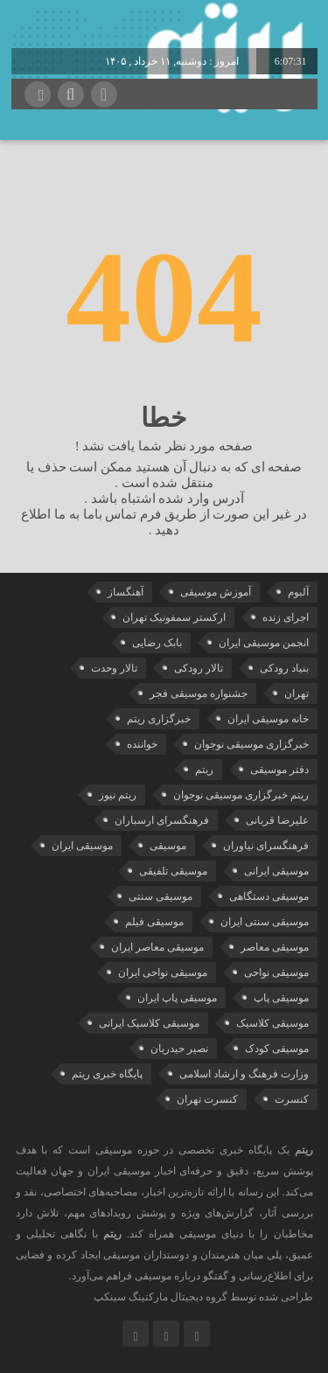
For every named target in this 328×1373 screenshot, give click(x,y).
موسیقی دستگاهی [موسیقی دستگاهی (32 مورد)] (269, 896)
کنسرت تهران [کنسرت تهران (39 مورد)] (207, 1099)
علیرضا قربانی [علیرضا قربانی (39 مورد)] (277, 820)
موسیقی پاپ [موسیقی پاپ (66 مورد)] (281, 998)
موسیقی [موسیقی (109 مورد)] (168, 846)
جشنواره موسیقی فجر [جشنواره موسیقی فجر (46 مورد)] (199, 693)
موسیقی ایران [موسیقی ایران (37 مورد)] (82, 846)
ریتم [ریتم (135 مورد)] (204, 769)
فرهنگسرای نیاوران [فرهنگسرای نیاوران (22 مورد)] (266, 846)
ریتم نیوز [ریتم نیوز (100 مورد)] (117, 795)
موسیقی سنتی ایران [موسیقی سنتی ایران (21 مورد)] (264, 922)
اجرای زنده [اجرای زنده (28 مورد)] (285, 617)
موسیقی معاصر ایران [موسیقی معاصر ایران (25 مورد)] (157, 947)
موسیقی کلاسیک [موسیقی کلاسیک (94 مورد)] (272, 1023)
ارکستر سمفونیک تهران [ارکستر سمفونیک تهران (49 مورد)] (174, 617)
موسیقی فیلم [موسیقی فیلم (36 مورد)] (154, 922)
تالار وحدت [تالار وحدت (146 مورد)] (114, 668)
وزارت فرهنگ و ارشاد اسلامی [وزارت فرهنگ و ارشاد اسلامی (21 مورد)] (244, 1074)
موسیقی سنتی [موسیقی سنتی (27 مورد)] (160, 896)
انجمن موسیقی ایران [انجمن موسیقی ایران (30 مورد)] (264, 643)
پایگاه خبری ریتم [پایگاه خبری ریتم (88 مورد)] (107, 1074)
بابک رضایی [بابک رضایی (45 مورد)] (157, 643)
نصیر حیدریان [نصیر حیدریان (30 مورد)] (179, 1048)
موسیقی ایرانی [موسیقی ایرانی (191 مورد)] (276, 871)
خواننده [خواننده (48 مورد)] (142, 744)
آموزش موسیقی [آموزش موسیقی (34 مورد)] (215, 592)
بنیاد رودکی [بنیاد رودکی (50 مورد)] (284, 668)
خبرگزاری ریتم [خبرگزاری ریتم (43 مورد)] (159, 719)
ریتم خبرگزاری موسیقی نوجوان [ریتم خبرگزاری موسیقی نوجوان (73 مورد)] (241, 795)
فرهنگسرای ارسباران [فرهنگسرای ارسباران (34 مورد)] (162, 820)
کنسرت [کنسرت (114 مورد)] (292, 1099)
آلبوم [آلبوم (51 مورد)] (298, 592)
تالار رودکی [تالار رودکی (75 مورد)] (198, 668)
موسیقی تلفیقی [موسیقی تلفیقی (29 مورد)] (173, 871)
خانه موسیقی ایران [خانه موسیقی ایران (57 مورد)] (268, 719)
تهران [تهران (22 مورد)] (296, 693)
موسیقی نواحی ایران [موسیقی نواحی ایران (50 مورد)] (162, 972)
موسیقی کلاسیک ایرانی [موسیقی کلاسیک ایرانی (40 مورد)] (149, 1023)
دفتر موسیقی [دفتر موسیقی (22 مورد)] (279, 769)
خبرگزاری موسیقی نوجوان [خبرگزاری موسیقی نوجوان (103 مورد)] (251, 744)
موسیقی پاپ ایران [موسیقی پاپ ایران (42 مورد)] (177, 998)
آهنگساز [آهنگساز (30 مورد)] (125, 592)
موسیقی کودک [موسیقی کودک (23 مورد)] (277, 1048)
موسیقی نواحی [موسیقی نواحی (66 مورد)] (276, 972)
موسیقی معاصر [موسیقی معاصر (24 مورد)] (275, 947)
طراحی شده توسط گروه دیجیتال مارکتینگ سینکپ (203, 1297)
